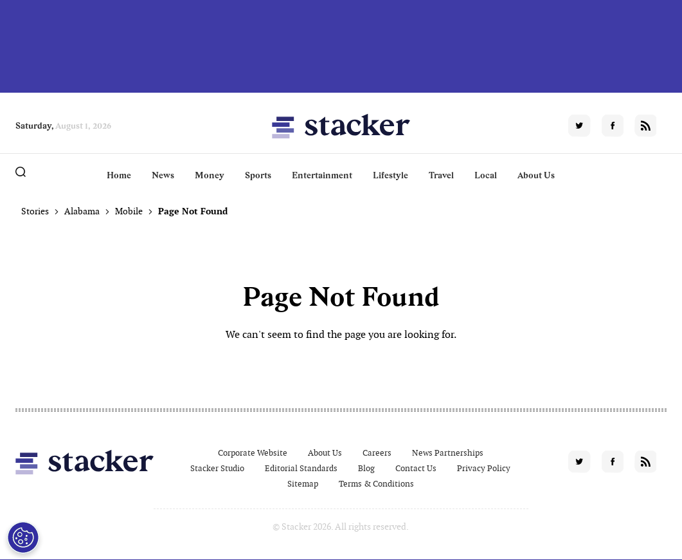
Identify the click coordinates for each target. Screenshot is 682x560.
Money (209, 175)
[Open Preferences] (22, 537)
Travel (441, 175)
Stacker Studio (217, 468)
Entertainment (322, 175)
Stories (35, 211)
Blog (366, 468)
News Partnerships (447, 452)
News (163, 175)
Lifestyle (390, 175)
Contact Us (415, 468)
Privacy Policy (483, 468)
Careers (377, 452)
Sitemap (302, 483)
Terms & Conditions (376, 483)
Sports (258, 175)
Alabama (82, 211)
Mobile (129, 211)
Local (485, 175)
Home (119, 175)
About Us (536, 175)
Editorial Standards (301, 468)
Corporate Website (252, 452)
